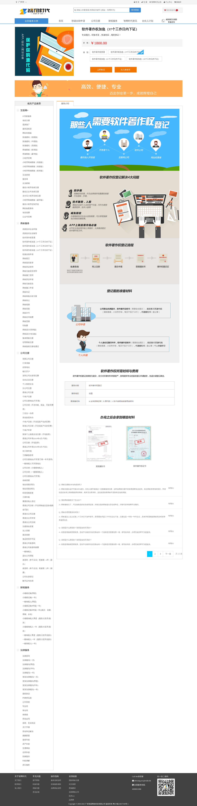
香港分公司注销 (29, 522)
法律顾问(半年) (29, 669)
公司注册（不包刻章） (32, 443)
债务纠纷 (26, 740)
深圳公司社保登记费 (31, 376)
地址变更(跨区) (29, 489)
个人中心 (168, 2)
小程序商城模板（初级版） (33, 166)
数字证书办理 (28, 581)
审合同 (25, 710)
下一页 (168, 554)
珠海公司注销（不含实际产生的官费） (38, 426)
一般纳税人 (27, 552)
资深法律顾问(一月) (30, 677)
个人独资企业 (28, 384)
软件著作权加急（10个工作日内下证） (144, 59)
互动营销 (26, 175)
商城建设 (72, 788)
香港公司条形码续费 (31, 547)
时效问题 (36, 784)
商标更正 (26, 258)
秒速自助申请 (78, 21)
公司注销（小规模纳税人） (33, 468)
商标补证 (26, 292)
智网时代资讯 (130, 21)
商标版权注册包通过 (31, 346)
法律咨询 (26, 656)
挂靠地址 (26, 367)
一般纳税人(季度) (29, 602)
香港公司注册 (28, 392)
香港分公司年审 (29, 518)
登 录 (136, 2)
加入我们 (18, 788)
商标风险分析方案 (30, 296)
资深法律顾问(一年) (30, 689)
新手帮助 (36, 780)
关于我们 (18, 780)
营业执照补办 (28, 417)
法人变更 (26, 531)
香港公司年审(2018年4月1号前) (35, 438)
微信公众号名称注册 (31, 192)
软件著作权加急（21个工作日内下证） (107, 59)
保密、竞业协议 (29, 723)
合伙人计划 (147, 21)
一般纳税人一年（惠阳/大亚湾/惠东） (38, 639)
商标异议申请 (28, 279)
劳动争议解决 (28, 731)
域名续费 (26, 213)
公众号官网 (27, 217)
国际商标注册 (74, 780)
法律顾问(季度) (29, 664)
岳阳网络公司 (74, 792)
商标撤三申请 (28, 288)
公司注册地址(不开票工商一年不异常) (38, 459)
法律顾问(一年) (29, 673)
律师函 (25, 715)
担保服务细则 (56, 784)
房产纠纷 (26, 744)
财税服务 (112, 21)
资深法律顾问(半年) (30, 685)
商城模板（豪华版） (31, 154)
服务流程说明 (56, 780)
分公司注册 (27, 388)
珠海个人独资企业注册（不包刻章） (37, 434)
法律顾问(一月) (29, 660)
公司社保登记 (28, 577)
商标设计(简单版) (29, 330)
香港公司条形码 (29, 543)
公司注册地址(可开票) (31, 476)
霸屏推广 (26, 125)
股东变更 (26, 535)
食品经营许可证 (29, 539)
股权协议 (26, 694)
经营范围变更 (28, 493)
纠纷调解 (26, 761)
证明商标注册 (28, 342)
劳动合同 (26, 719)
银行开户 (26, 371)
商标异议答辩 (28, 267)
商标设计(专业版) (29, 334)
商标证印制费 (28, 317)
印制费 (25, 325)
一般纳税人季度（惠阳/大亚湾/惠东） (38, 635)
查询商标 (135, 10)
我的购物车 (171, 10)
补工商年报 (27, 451)
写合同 (25, 706)
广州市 (21, 2)
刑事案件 (26, 756)
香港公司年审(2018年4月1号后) (35, 447)
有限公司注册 (28, 359)
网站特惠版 (27, 133)
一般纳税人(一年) (29, 644)
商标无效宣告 (28, 284)
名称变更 (26, 480)
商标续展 (26, 305)
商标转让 (26, 300)
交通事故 (26, 748)
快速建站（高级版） (31, 146)
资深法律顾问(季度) (30, 681)
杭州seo (72, 796)
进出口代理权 (28, 556)
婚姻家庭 (26, 736)
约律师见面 (27, 698)
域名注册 (26, 120)
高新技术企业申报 (30, 229)
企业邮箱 (26, 183)
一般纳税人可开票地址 (32, 464)
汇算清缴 (26, 363)
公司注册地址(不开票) (31, 401)
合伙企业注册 (28, 380)
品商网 (71, 800)
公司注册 (95, 21)
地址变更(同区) (29, 484)
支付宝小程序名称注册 (32, 196)
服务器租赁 (27, 129)
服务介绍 (65, 103)
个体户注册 (27, 397)
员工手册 (26, 727)
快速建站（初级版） (31, 137)
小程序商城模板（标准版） (33, 171)
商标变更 (26, 309)
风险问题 (36, 788)
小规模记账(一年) (29, 597)
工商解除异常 (28, 455)
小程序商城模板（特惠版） (33, 162)
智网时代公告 (155, 2)
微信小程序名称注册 (31, 187)
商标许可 (26, 313)
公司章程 (26, 702)
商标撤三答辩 (28, 275)
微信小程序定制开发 (31, 204)
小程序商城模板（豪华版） (33, 200)
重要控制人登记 (29, 501)
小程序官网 (27, 158)
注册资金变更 (28, 526)
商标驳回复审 (28, 263)
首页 (61, 21)
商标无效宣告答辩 (30, 271)
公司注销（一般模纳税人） (33, 472)
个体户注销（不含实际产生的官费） (37, 422)
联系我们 (18, 784)
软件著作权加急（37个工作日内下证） (126, 52)
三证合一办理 (28, 413)
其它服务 (26, 765)
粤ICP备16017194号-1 (121, 804)
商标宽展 (26, 321)
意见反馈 (36, 792)
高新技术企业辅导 (30, 233)
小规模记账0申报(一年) (32, 606)
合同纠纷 (26, 752)
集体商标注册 (28, 338)
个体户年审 (27, 430)
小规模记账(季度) (29, 593)
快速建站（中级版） (31, 141)
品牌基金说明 (56, 788)
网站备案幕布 (28, 208)
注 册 (144, 2)
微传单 (25, 179)
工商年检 (26, 497)
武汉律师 (72, 784)
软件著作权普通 (98, 52)
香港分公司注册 (29, 514)
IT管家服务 (27, 116)
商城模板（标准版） (31, 150)
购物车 (177, 2)
